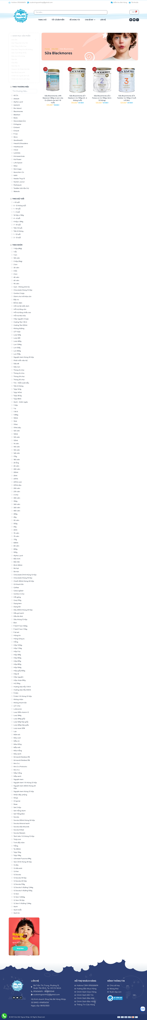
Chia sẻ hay (90, 20)
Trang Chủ (42, 20)
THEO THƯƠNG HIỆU (20, 86)
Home (47, 49)
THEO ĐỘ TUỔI (18, 198)
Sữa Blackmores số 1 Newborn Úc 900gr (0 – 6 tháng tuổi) (77, 98)
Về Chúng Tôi (75, 20)
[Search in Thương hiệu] (24, 91)
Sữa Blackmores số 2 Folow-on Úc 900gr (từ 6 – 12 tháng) (102, 98)
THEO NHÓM (17, 245)
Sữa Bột (55, 49)
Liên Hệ (103, 20)
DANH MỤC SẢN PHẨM (21, 35)
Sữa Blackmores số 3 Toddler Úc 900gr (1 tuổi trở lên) (126, 98)
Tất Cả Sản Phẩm (58, 20)
